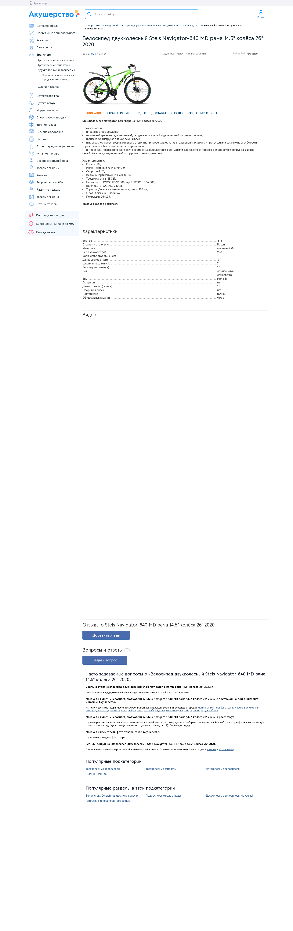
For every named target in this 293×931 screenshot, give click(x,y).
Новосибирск (151, 710)
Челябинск (212, 710)
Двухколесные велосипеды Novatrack (229, 795)
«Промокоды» (226, 749)
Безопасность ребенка (48, 161)
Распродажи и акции (46, 215)
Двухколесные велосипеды (56, 70)
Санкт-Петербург (216, 707)
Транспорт (39, 54)
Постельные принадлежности (52, 33)
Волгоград (103, 710)
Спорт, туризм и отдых (47, 117)
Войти (261, 14)
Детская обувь (42, 103)
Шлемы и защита (49, 86)
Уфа (203, 710)
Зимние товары (42, 125)
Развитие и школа (44, 189)
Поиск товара (89, 14)
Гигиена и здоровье (45, 132)
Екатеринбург (128, 710)
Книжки (37, 175)
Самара (188, 710)
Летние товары (42, 204)
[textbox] (141, 14)
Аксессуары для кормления (51, 146)
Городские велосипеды (56, 79)
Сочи (162, 710)
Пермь (196, 710)
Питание (38, 139)
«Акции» (211, 749)
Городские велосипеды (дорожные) (108, 800)
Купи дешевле (41, 232)
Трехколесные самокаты (54, 65)
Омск (140, 710)
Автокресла (40, 47)
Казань (230, 707)
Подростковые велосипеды (59, 75)
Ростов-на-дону (174, 710)
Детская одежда (43, 96)
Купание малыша (43, 153)
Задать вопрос (104, 660)
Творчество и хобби (45, 182)
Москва (202, 707)
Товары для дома (43, 197)
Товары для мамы (43, 168)
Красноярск (241, 707)
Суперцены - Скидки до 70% (51, 223)
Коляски (38, 40)
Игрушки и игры (43, 110)
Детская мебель (43, 26)
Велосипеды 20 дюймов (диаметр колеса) (112, 795)
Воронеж (115, 710)
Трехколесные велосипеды (56, 60)
